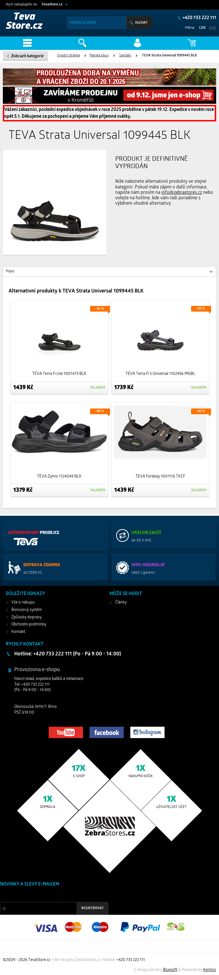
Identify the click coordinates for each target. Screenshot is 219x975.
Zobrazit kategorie (27, 56)
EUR (212, 28)
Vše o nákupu (23, 602)
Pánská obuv (99, 55)
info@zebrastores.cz (181, 192)
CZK (202, 28)
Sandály (125, 55)
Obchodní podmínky (28, 624)
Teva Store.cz (24, 21)
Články (121, 602)
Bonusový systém (26, 610)
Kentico (209, 970)
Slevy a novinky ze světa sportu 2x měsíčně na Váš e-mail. (49, 895)
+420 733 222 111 (199, 18)
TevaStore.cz (51, 4)
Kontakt (18, 632)
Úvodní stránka (68, 55)
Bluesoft (170, 970)
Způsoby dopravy (26, 617)
